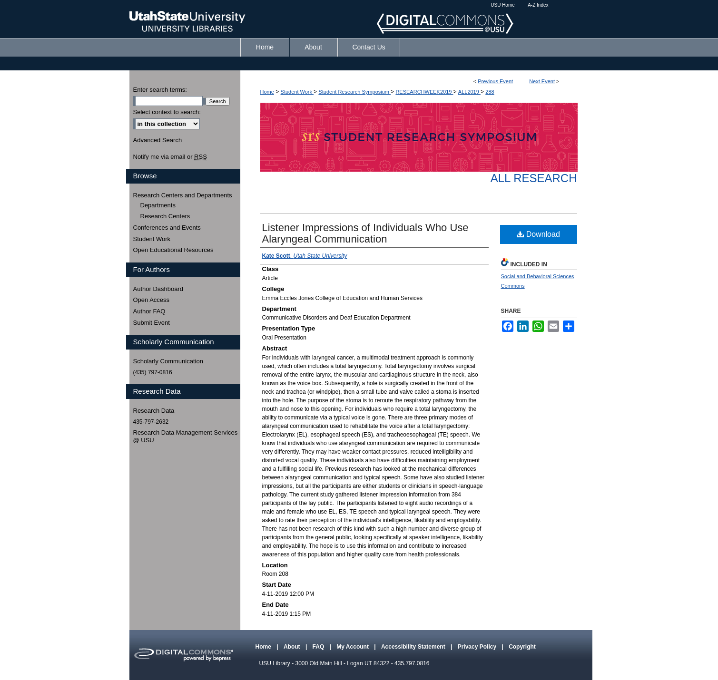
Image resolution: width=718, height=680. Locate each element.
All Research (534, 178)
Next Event (542, 81)
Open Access (151, 299)
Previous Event (495, 81)
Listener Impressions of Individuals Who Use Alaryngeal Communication (365, 233)
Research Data (154, 410)
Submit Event (151, 322)
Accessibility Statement (414, 646)
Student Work (297, 92)
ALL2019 (469, 92)
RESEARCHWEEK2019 (424, 92)
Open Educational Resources (173, 249)
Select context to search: (167, 112)
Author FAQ (149, 311)
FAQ (319, 646)
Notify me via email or (170, 157)
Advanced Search (157, 140)
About (293, 646)
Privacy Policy (478, 646)
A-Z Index (538, 5)
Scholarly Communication (168, 361)
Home (267, 92)
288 (489, 92)
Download (538, 234)
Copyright (522, 646)
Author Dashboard (158, 288)
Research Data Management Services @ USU (185, 436)
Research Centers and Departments (182, 195)
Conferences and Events (167, 227)
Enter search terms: (160, 89)
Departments (158, 205)
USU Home (503, 5)
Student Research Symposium (354, 92)
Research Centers (165, 216)
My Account (353, 646)
